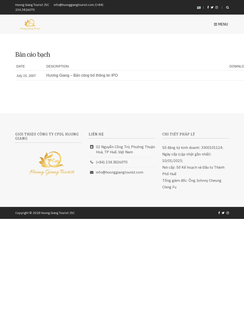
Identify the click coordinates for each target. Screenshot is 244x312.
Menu (221, 24)
